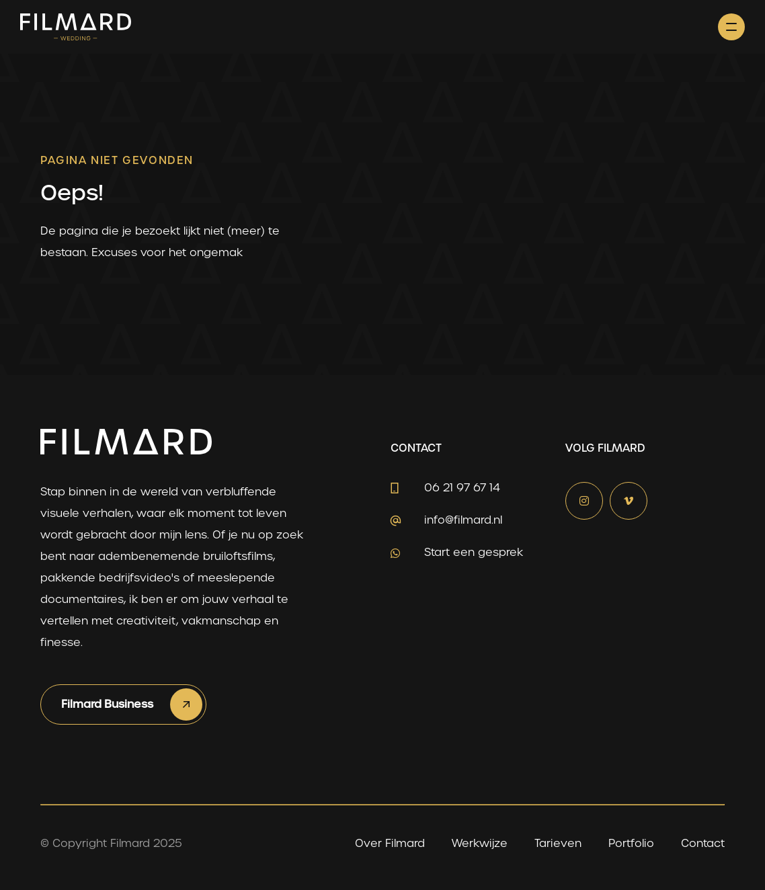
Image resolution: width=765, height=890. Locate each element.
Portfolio (631, 843)
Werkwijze (480, 843)
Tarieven (557, 843)
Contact (703, 843)
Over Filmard (390, 843)
